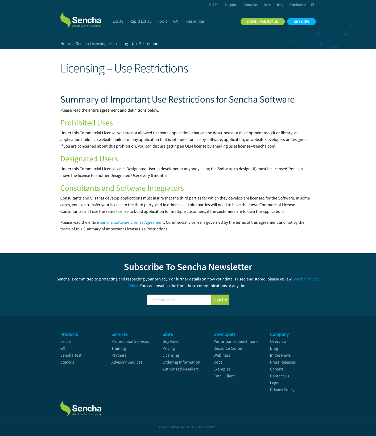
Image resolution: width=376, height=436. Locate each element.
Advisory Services (126, 362)
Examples (222, 369)
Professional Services (130, 341)
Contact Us (279, 376)
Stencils (67, 362)
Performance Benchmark (236, 341)
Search (313, 5)
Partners (118, 355)
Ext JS (65, 341)
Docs (218, 362)
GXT (63, 348)
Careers (277, 369)
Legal (274, 383)
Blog (274, 348)
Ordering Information (181, 362)
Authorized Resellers (181, 369)
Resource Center (228, 348)
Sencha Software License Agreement (132, 222)
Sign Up (220, 300)
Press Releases (283, 362)
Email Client (224, 376)
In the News (280, 355)
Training (118, 348)
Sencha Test (71, 355)
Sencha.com (81, 17)
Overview (278, 341)
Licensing (171, 355)
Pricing (169, 348)
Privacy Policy (282, 390)
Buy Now (170, 341)
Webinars (222, 355)
